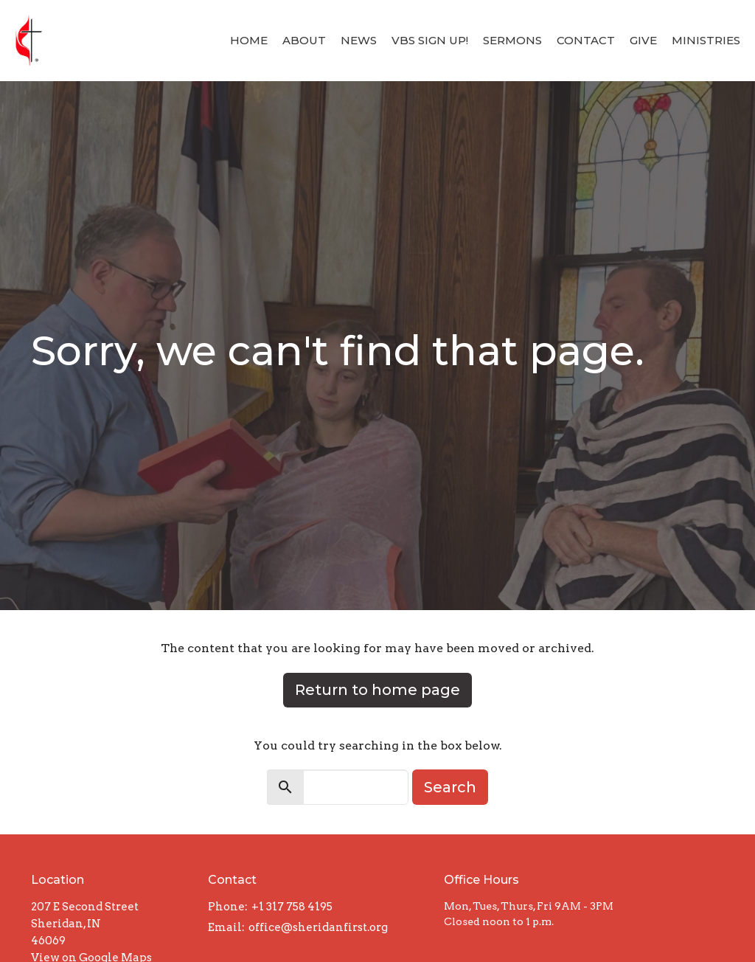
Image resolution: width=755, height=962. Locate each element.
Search (450, 787)
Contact (586, 40)
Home (249, 40)
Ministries (706, 40)
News (359, 40)
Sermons (512, 40)
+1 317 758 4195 (292, 906)
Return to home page (377, 690)
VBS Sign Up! (430, 40)
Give (643, 40)
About (304, 40)
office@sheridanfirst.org (318, 927)
